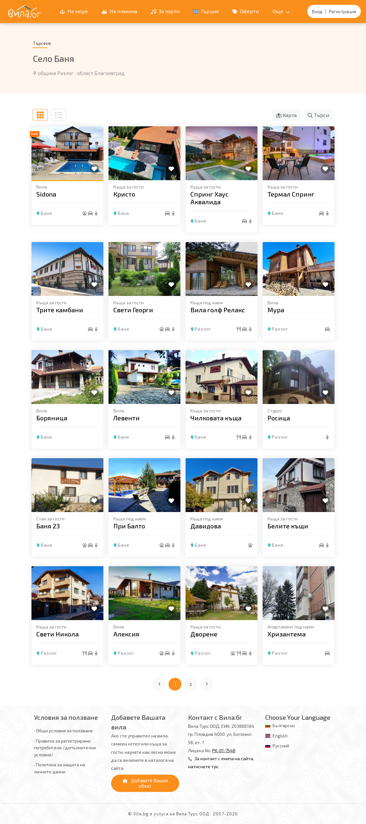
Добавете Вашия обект (145, 783)
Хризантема (286, 634)
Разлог (203, 329)
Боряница (51, 418)
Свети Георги (133, 310)
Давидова (205, 526)
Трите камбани (59, 310)
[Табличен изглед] (40, 115)
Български (284, 725)
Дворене (203, 634)
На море (74, 11)
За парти (165, 11)
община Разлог (56, 73)
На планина (119, 11)
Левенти (126, 418)
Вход (317, 11)
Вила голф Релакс (217, 310)
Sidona (46, 194)
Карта (286, 115)
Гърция (206, 11)
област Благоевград (101, 73)
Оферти (245, 11)
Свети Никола (57, 634)
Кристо (124, 194)
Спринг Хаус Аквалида (209, 198)
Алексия (126, 634)
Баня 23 (48, 526)
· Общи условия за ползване (63, 730)
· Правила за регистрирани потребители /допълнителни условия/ (65, 747)
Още (281, 11)
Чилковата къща (215, 418)
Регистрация (342, 11)
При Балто (129, 526)
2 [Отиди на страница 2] (190, 684)
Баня (46, 213)
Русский (281, 745)
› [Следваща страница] (207, 682)
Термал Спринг (291, 194)
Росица (278, 418)
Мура (275, 310)
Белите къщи (287, 526)
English (280, 735)
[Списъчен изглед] (58, 115)
